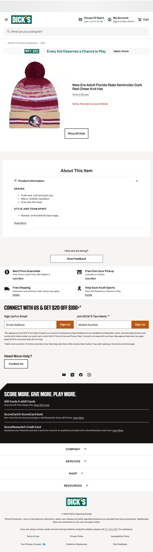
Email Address (15, 324)
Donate (88, 295)
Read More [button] (20, 223)
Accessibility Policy (120, 536)
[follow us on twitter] (72, 375)
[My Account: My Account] (121, 19)
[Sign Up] (65, 325)
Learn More (121, 51)
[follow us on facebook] (81, 375)
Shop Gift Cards (41, 405)
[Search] (80, 31)
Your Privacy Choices (31, 544)
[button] (76, 133)
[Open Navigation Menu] (6, 19)
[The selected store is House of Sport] (91, 19)
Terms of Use (33, 536)
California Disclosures (76, 544)
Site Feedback (120, 544)
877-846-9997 (111, 529)
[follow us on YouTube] (64, 375)
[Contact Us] (16, 363)
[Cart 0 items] (143, 19)
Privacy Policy (76, 536)
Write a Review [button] (80, 94)
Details (16, 295)
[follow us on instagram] (89, 375)
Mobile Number (88, 324)
